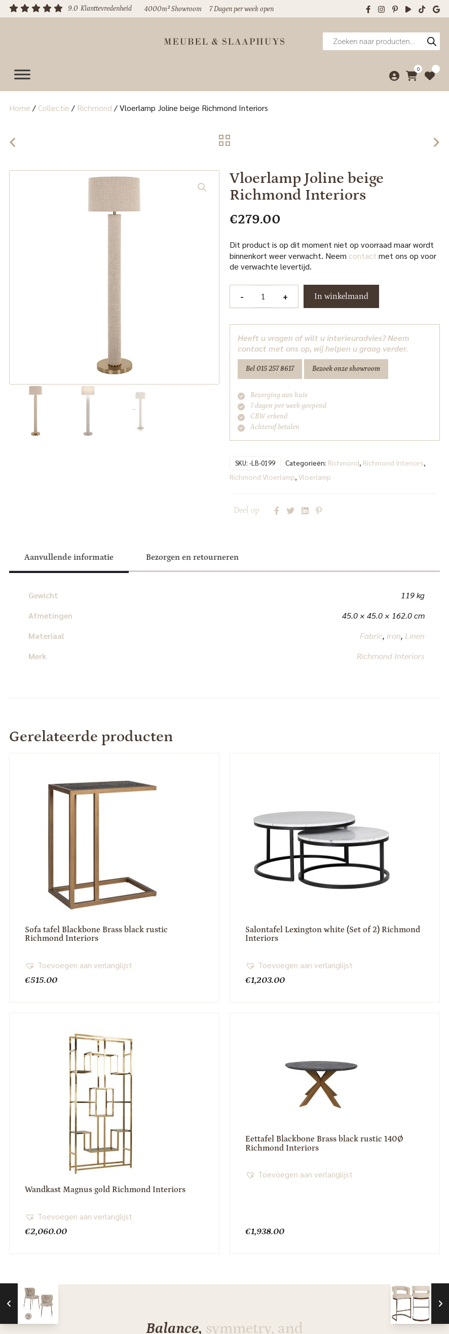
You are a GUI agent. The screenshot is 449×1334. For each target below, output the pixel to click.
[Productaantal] (263, 296)
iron (394, 634)
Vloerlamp (314, 475)
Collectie (53, 107)
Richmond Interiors (393, 461)
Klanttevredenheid (106, 9)
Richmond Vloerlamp (262, 475)
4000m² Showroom (173, 9)
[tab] (69, 556)
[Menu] (22, 72)
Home (19, 107)
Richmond (94, 107)
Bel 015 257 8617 (270, 369)
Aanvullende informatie (69, 556)
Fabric (371, 634)
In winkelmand (341, 296)
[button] (202, 187)
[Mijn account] (391, 72)
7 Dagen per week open (241, 9)
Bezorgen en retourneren (192, 556)
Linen (415, 634)
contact (363, 255)
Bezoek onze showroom (346, 369)
